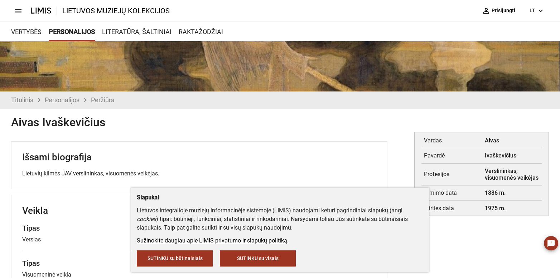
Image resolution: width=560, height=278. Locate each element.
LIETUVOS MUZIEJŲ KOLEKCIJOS (116, 10)
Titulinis (22, 100)
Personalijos (62, 100)
